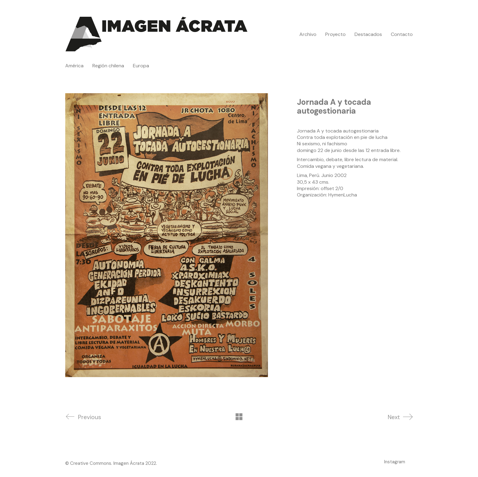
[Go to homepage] (156, 34)
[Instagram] (394, 462)
